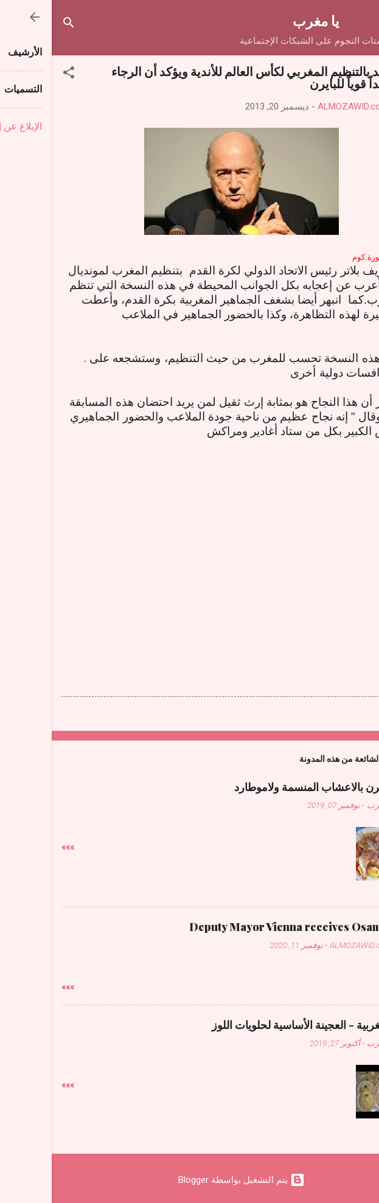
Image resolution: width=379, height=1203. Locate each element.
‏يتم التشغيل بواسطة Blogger (190, 1179)
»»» (16, 847)
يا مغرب (264, 20)
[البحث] (17, 24)
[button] (17, 74)
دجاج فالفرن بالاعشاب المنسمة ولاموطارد (276, 786)
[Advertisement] (190, 548)
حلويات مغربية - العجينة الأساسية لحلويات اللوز (264, 1024)
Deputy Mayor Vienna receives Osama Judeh (253, 926)
